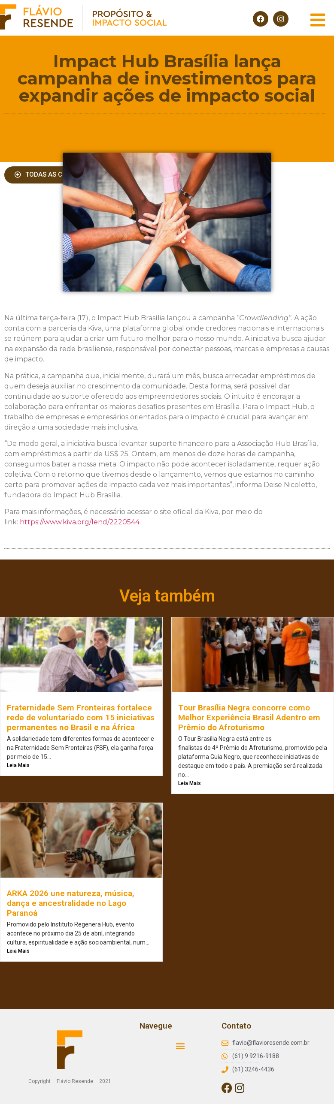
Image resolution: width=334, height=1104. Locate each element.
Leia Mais (18, 765)
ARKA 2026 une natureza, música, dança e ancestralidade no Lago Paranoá (70, 903)
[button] (180, 1045)
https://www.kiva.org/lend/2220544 (80, 522)
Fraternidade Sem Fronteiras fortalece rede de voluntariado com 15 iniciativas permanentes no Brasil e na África (81, 717)
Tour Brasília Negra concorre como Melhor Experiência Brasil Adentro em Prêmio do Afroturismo (249, 717)
